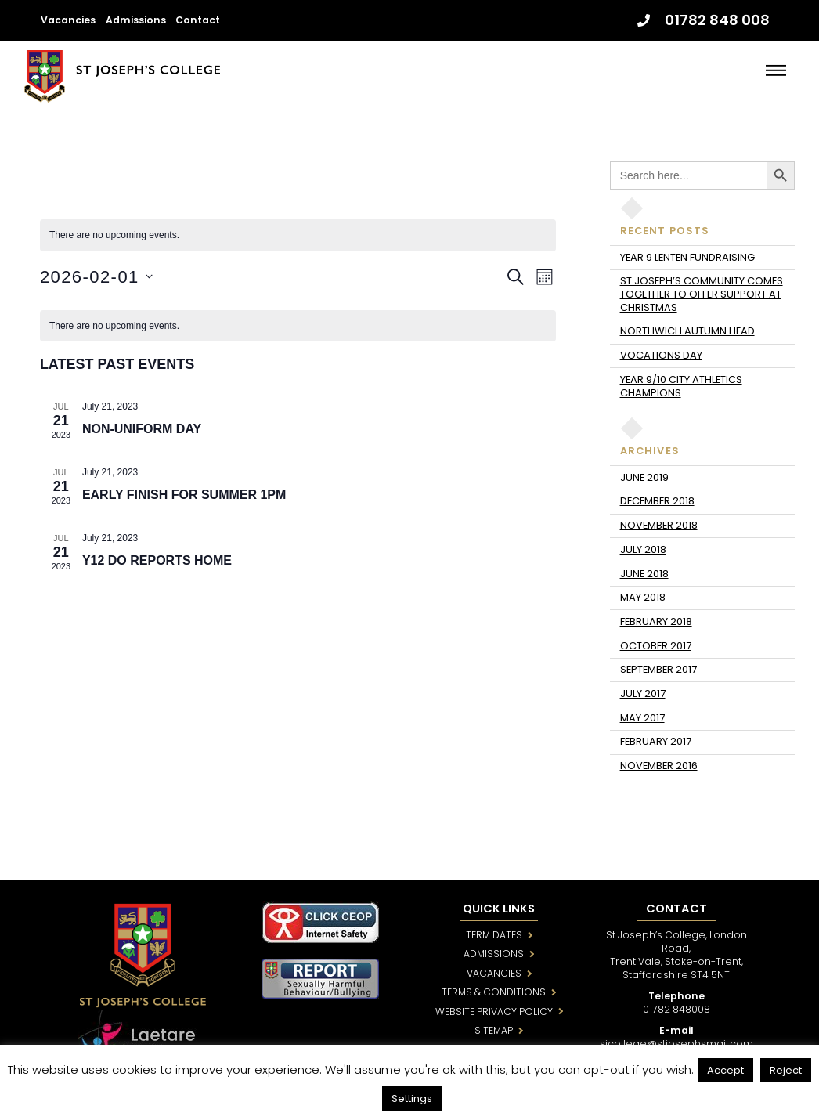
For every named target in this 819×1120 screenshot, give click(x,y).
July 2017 (643, 693)
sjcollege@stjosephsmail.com (676, 1043)
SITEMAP (493, 1030)
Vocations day (661, 355)
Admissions (136, 20)
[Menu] (776, 70)
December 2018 (657, 500)
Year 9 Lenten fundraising (687, 257)
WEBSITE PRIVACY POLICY (494, 1011)
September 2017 (658, 669)
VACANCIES (494, 973)
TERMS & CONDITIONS (494, 992)
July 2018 (643, 549)
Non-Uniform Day (141, 428)
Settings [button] (411, 1098)
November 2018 (659, 525)
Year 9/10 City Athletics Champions (681, 386)
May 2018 (643, 597)
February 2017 (655, 741)
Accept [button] (725, 1070)
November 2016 (659, 765)
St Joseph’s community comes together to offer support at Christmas (701, 294)
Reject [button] (786, 1070)
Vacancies (68, 20)
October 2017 (655, 645)
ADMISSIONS (494, 953)
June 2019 (644, 477)
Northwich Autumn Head (687, 330)
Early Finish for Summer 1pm (184, 494)
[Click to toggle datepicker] (96, 277)
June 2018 (644, 573)
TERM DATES (494, 934)
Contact (197, 20)
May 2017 (642, 717)
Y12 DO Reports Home (157, 560)
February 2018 (656, 621)
